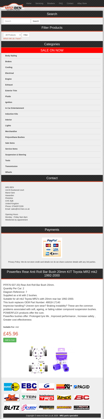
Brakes (8, 61)
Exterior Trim (11, 91)
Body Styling (11, 56)
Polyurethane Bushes (15, 137)
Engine (8, 79)
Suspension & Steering (15, 155)
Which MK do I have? (12, 39)
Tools (7, 160)
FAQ (61, 3)
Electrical (9, 73)
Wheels (8, 172)
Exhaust (9, 85)
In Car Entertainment (14, 108)
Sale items (10, 143)
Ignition (8, 102)
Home (28, 3)
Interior (8, 120)
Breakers (51, 3)
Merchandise (11, 131)
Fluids (8, 96)
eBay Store (82, 3)
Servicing (39, 3)
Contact (70, 3)
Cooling (8, 67)
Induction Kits (11, 114)
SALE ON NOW (51, 50)
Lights (8, 125)
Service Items (11, 149)
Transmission (11, 166)
